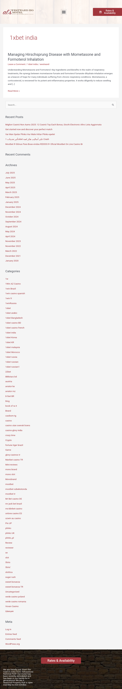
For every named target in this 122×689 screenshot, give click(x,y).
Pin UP (8, 523)
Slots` (8, 567)
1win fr (8, 298)
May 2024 (10, 231)
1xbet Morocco (12, 352)
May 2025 (10, 182)
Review (8, 542)
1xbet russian (11, 362)
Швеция (9, 611)
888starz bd (11, 376)
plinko (8, 528)
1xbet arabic (11, 313)
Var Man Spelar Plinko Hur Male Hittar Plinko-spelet (30, 134)
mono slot (10, 474)
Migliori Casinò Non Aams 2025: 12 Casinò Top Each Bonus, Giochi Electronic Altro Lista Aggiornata (53, 124)
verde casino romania (15, 601)
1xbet (8, 308)
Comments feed (13, 639)
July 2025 (10, 172)
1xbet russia (11, 357)
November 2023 (13, 241)
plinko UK (9, 533)
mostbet (9, 484)
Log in (8, 629)
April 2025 (10, 187)
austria (8, 381)
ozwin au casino (13, 518)
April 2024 (10, 236)
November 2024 (13, 212)
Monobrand (11, 479)
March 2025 (11, 192)
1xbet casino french (14, 327)
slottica (9, 572)
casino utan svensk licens (17, 425)
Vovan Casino (12, 606)
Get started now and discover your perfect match (28, 129)
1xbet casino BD (13, 322)
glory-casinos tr (12, 454)
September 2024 (13, 221)
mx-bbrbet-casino (13, 508)
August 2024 (11, 226)
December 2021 (13, 256)
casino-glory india (13, 430)
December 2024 (13, 207)
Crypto (8, 440)
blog (7, 401)
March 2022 (11, 251)
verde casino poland (15, 596)
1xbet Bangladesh (14, 318)
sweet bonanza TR (14, 586)
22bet (8, 371)
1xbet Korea (11, 337)
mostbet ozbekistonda (16, 489)
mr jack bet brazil (13, 503)
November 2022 (13, 246)
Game (8, 450)
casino (8, 420)
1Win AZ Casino (13, 283)
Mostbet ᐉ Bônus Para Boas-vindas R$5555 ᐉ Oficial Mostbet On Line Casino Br (44, 144)
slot (7, 557)
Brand (8, 410)
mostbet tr (10, 494)
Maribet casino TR (14, 459)
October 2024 (11, 216)
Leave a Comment (16, 64)
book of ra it (11, 406)
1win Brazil (10, 288)
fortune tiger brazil (14, 445)
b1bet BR (9, 396)
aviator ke (10, 386)
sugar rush (10, 577)
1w (6, 278)
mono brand (11, 469)
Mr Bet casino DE (13, 498)
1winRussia (11, 303)
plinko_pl (9, 538)
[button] (64, 12)
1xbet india (32, 64)
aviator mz (10, 391)
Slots (7, 562)
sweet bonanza (12, 582)
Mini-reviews (11, 464)
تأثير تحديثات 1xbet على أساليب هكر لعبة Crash (27, 139)
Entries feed (11, 634)
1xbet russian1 (12, 366)
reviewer (9, 547)
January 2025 (12, 202)
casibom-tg (10, 415)
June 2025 (10, 177)
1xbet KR (9, 342)
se (6, 552)
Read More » (14, 90)
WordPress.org (12, 644)
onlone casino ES (13, 513)
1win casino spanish (15, 293)
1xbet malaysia (12, 347)
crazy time (10, 435)
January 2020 (12, 260)
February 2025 (12, 197)
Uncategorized (12, 591)
